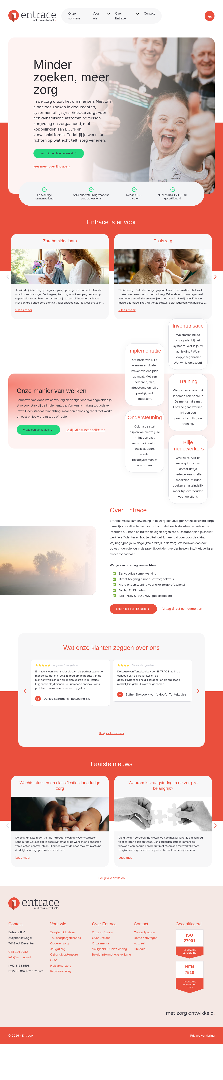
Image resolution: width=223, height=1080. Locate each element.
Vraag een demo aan (38, 430)
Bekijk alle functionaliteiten (85, 430)
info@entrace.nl (19, 957)
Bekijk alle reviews (111, 733)
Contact (149, 13)
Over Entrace (120, 16)
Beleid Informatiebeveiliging (111, 954)
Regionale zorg (60, 971)
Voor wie (96, 16)
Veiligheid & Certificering (109, 949)
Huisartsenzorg (60, 966)
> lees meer (23, 310)
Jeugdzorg (57, 949)
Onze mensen (101, 943)
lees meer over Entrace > (51, 166)
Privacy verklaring (202, 1035)
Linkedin (139, 949)
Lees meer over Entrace (133, 609)
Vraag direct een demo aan (182, 608)
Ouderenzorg (59, 943)
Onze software (102, 932)
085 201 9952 (18, 952)
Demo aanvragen (145, 938)
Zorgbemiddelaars (63, 932)
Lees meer (23, 857)
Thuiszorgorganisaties (65, 938)
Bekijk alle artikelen (111, 878)
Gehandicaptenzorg (64, 954)
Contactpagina (144, 932)
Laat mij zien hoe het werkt (59, 153)
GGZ (53, 960)
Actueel (139, 943)
